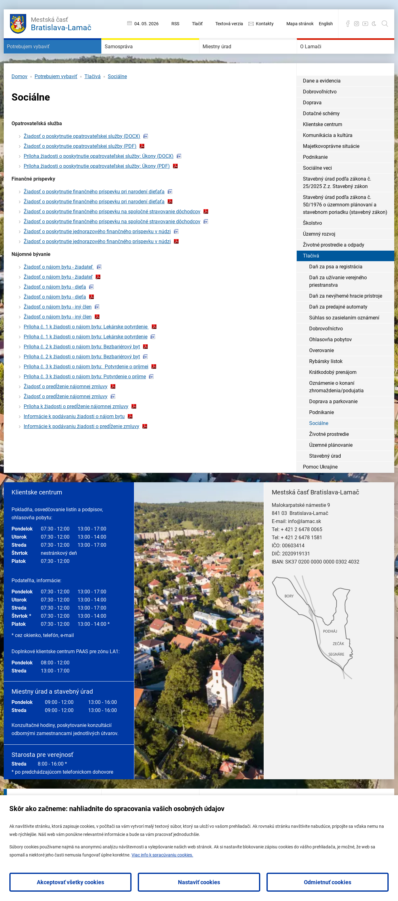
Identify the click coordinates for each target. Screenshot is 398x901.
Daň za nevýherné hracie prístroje (345, 315)
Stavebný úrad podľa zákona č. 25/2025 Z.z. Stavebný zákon (337, 201)
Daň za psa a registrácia (335, 285)
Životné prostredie (329, 453)
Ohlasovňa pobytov (330, 358)
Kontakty (265, 23)
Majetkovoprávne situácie (331, 165)
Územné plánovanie (330, 464)
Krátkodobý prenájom (333, 391)
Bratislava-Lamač (61, 23)
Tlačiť (197, 23)
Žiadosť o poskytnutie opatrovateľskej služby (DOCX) (82, 155)
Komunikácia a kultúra (327, 154)
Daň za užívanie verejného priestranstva (338, 300)
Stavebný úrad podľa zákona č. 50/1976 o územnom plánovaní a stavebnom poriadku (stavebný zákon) (345, 223)
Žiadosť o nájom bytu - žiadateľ (59, 286)
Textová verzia (229, 23)
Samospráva (128, 56)
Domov (19, 95)
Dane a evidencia (322, 99)
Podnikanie (315, 176)
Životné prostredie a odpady (333, 264)
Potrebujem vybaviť (42, 56)
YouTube (365, 24)
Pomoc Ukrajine (320, 485)
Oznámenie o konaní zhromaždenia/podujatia (336, 405)
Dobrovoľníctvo (320, 110)
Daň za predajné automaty (338, 325)
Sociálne (117, 95)
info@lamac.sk (304, 540)
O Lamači (319, 56)
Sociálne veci (317, 187)
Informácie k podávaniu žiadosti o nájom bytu (74, 435)
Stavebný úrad (325, 475)
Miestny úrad (227, 56)
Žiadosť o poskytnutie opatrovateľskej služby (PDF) (80, 165)
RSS (175, 23)
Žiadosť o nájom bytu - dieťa (55, 306)
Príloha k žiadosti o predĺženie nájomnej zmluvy (76, 425)
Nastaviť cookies (199, 882)
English (326, 23)
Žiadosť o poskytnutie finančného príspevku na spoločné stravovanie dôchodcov (112, 230)
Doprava (312, 121)
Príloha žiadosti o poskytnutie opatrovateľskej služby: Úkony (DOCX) (99, 175)
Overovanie (321, 369)
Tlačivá (92, 95)
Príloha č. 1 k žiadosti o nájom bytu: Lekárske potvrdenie (86, 345)
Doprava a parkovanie (333, 420)
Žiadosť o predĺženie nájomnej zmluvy (66, 405)
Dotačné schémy (321, 132)
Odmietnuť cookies (327, 882)
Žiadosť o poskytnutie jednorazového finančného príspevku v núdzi (97, 250)
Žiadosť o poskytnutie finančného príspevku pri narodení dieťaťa (94, 210)
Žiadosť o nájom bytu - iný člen (58, 325)
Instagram (356, 24)
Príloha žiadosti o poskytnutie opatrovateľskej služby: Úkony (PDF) (97, 185)
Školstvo (312, 242)
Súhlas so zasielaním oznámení (344, 336)
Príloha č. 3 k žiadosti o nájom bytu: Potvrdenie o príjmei (86, 385)
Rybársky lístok (326, 380)
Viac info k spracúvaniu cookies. (162, 854)
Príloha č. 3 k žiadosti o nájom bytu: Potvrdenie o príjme (85, 395)
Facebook (348, 24)
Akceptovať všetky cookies (70, 882)
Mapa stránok (300, 23)
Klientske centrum (322, 143)
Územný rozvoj (319, 253)
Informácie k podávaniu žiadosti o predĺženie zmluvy (81, 445)
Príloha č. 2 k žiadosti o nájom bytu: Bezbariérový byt (82, 365)
